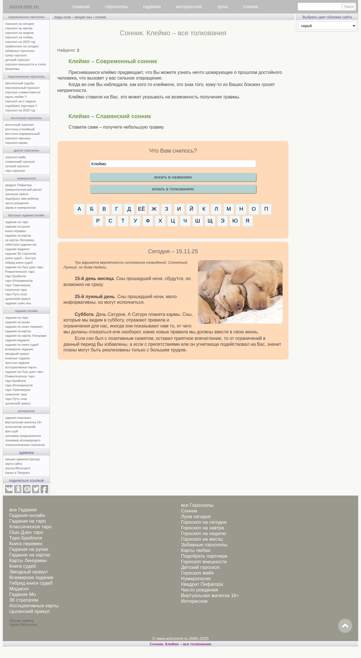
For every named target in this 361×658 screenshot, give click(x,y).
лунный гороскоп (17, 166)
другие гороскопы (26, 150)
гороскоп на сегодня (19, 23)
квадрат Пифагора (18, 185)
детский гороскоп (17, 59)
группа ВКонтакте (17, 468)
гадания (152, 6)
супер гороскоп (16, 55)
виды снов (62, 17)
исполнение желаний (20, 426)
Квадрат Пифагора (202, 584)
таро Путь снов (16, 294)
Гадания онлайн (27, 515)
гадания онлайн (26, 311)
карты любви (16, 96)
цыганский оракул (18, 298)
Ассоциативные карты (34, 605)
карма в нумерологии (20, 207)
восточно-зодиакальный (22, 133)
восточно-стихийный (19, 129)
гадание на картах (18, 235)
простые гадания (17, 362)
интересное (189, 6)
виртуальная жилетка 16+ (23, 422)
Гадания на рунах (29, 549)
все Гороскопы (197, 505)
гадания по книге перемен (24, 326)
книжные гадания (17, 358)
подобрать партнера (21, 105)
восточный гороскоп (19, 124)
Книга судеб (22, 566)
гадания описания (18, 417)
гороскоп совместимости (23, 92)
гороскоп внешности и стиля (25, 64)
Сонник (189, 511)
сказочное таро (16, 289)
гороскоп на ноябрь (19, 37)
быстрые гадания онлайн (26, 215)
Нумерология (196, 578)
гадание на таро (16, 222)
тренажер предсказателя (23, 435)
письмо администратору (22, 459)
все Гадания (23, 509)
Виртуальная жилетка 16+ (210, 595)
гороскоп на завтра (18, 28)
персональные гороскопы (26, 76)
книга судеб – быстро (20, 258)
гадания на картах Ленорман (26, 335)
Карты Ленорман (28, 560)
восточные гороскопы (26, 118)
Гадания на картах (29, 555)
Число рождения (199, 590)
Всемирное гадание (31, 577)
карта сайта (13, 463)
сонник (250, 6)
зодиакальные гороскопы (26, 17)
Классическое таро (30, 526)
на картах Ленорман (19, 240)
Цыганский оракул (29, 611)
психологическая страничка (25, 444)
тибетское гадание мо (20, 244)
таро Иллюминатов (19, 280)
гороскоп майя (15, 157)
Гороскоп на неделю (203, 533)
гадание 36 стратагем (20, 253)
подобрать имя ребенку (22, 198)
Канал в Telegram (17, 472)
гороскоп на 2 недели (20, 101)
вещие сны (83, 17)
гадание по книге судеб (21, 344)
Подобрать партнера (204, 556)
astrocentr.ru (24, 6)
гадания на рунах (17, 322)
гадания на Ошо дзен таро (24, 371)
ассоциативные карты (21, 367)
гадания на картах (18, 331)
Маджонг (19, 588)
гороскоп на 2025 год (20, 41)
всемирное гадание (19, 349)
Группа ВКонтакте (23, 625)
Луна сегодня (196, 516)
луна (222, 6)
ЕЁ (141, 209)
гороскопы (116, 6)
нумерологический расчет (23, 189)
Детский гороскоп (200, 567)
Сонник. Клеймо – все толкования (180, 644)
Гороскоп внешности (204, 561)
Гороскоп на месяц (202, 539)
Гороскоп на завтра (202, 528)
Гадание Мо (22, 594)
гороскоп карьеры (18, 138)
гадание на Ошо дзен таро (24, 267)
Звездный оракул (28, 572)
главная (81, 6)
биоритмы (12, 69)
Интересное (194, 601)
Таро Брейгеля (25, 538)
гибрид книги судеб (19, 262)
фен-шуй (11, 431)
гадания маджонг (17, 340)
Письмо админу (21, 621)
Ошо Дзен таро (26, 532)
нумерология (26, 178)
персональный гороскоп (22, 87)
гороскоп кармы (16, 142)
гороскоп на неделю (19, 32)
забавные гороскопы (20, 50)
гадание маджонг (17, 249)
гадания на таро (16, 317)
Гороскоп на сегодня (203, 522)
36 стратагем (23, 600)
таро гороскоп (15, 170)
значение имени (16, 194)
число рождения (16, 203)
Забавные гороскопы (204, 544)
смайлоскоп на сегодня (22, 46)
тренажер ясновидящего (22, 440)
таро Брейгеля (15, 276)
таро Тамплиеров (17, 285)
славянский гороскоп (20, 161)
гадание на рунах (17, 226)
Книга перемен (25, 543)
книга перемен (15, 231)
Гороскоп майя (197, 573)
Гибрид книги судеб (30, 583)
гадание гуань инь (18, 303)
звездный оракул (17, 353)
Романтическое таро (20, 271)
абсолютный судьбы (19, 83)
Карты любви (195, 550)
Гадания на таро (27, 521)
